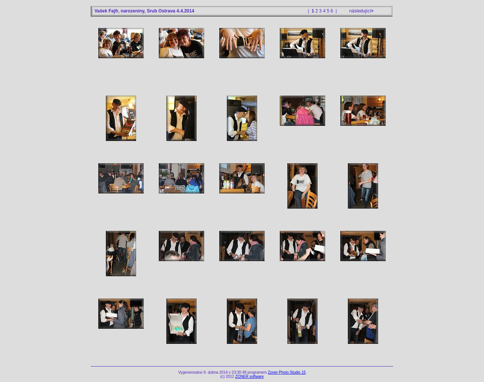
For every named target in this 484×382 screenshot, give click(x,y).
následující (361, 11)
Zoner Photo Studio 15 (287, 372)
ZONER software (249, 376)
